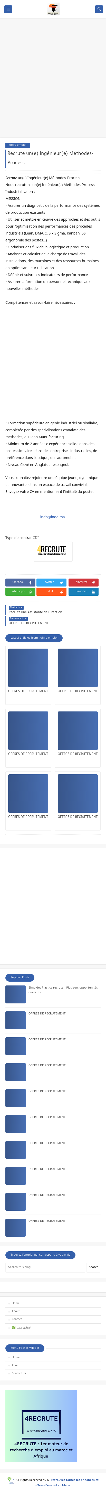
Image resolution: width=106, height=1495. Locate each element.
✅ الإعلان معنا (21, 1328)
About (16, 1311)
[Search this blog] (45, 1268)
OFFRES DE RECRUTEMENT (28, 691)
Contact (17, 1319)
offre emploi (17, 145)
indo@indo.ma (52, 516)
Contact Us (19, 1373)
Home (16, 1303)
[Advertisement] (53, 80)
